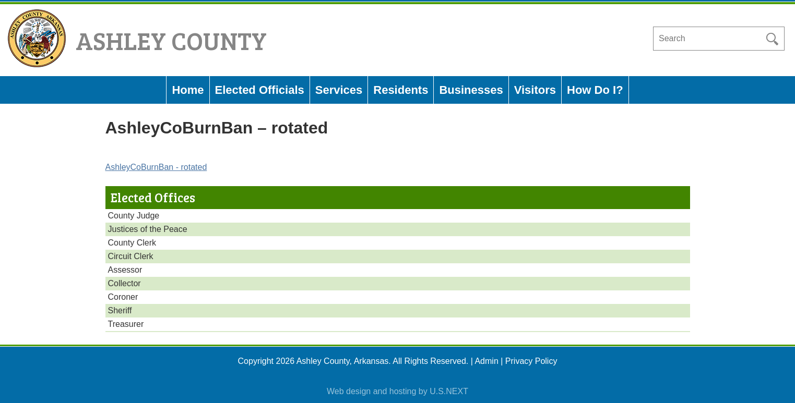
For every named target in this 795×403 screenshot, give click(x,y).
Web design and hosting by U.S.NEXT (397, 391)
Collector (124, 283)
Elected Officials (259, 89)
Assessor (125, 269)
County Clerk (132, 242)
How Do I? (595, 89)
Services (339, 89)
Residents (400, 89)
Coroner (123, 296)
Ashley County (171, 40)
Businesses (471, 89)
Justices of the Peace (147, 229)
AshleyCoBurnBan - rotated (156, 167)
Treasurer (126, 324)
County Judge (134, 215)
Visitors (535, 89)
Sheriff (120, 310)
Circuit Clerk (130, 256)
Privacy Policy (531, 361)
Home (188, 89)
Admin (486, 361)
